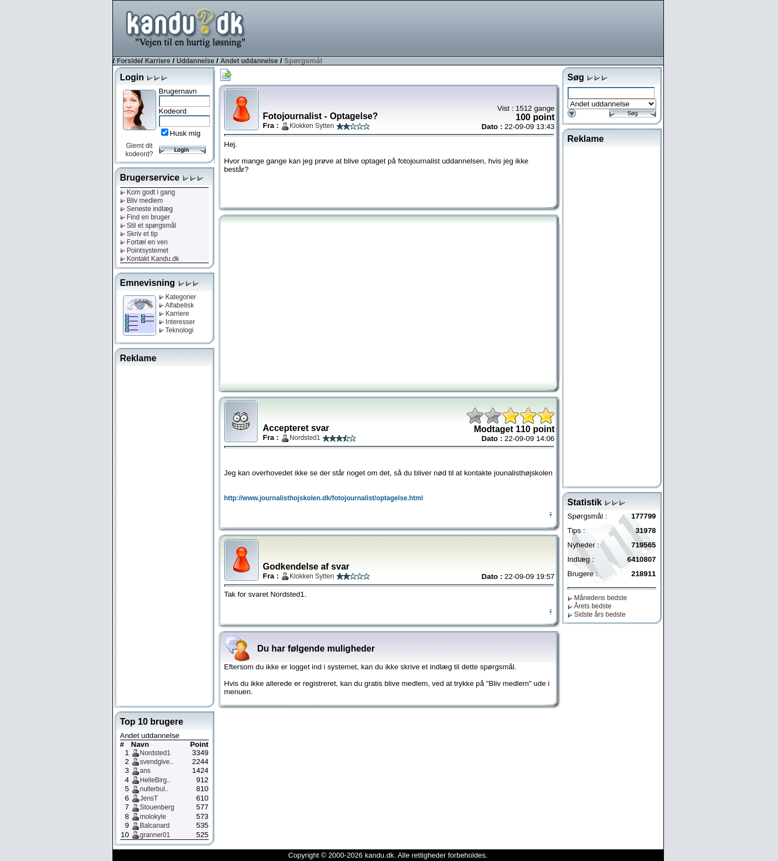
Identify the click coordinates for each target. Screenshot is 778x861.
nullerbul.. (154, 789)
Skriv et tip (139, 234)
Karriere (158, 61)
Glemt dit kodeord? (139, 150)
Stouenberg (157, 807)
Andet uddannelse (249, 61)
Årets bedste (590, 606)
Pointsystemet (144, 250)
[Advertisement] (461, 27)
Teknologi (176, 330)
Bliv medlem (141, 200)
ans (145, 771)
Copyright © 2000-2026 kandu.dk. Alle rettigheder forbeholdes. (387, 855)
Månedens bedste (597, 598)
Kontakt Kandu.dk (149, 259)
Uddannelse (195, 61)
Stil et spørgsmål (148, 225)
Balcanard (155, 825)
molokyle (153, 817)
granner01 (155, 835)
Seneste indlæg (146, 209)
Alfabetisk (176, 305)
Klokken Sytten (312, 126)
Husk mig (185, 133)
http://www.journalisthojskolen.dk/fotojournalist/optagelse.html (324, 498)
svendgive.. (157, 762)
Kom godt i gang (148, 192)
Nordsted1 (155, 753)
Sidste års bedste (597, 614)
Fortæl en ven (144, 242)
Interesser (177, 322)
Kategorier (178, 297)
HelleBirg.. (155, 780)
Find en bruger (145, 217)
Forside (129, 61)
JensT (149, 798)
